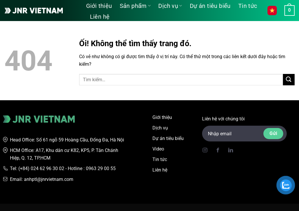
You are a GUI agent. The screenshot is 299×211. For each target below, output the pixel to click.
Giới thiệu (99, 5)
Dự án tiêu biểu (210, 5)
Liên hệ (100, 16)
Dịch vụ (170, 5)
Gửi (273, 133)
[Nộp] (289, 79)
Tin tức (247, 5)
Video (158, 149)
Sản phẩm (135, 5)
